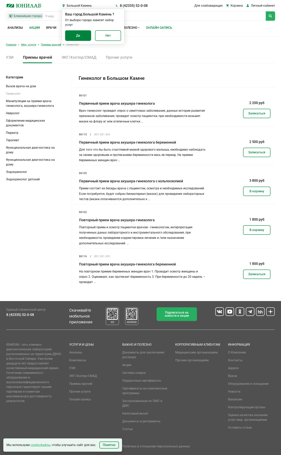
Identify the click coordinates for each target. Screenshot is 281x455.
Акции (34, 28)
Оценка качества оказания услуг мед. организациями (248, 417)
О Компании (237, 352)
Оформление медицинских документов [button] (25, 123)
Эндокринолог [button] (16, 172)
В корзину (257, 191)
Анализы (15, 28)
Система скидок (134, 373)
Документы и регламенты (141, 421)
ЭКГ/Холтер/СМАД (78, 57)
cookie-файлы (40, 445)
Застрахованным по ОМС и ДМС (142, 403)
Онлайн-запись (159, 28)
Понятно (109, 445)
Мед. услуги (28, 44)
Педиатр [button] (12, 133)
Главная (11, 44)
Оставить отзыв (240, 427)
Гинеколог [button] (13, 93)
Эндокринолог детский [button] (23, 179)
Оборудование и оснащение (248, 384)
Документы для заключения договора (143, 355)
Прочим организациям (192, 360)
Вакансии (235, 399)
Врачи (51, 28)
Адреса (233, 368)
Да (78, 35)
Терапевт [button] (12, 140)
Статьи (127, 429)
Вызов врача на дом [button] (21, 86)
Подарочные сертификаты (141, 380)
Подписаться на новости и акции (177, 314)
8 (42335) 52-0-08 (134, 6)
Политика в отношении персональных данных (156, 446)
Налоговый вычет (135, 413)
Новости (234, 391)
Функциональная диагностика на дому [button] (30, 150)
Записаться (256, 113)
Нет (108, 35)
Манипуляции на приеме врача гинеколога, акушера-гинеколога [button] (30, 103)
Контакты (235, 360)
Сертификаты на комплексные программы (144, 391)
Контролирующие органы (246, 407)
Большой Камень (79, 5)
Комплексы (77, 360)
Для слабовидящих (208, 5)
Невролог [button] (13, 113)
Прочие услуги (119, 57)
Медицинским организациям (196, 352)
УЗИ (9, 57)
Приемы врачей (51, 44)
